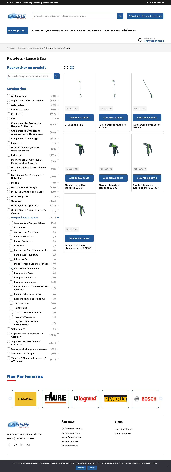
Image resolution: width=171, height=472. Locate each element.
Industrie (33, 155)
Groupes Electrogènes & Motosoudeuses (33, 149)
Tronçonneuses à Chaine (35, 312)
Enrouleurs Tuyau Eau (35, 254)
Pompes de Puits (35, 272)
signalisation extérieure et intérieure (33, 343)
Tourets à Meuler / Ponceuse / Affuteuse (33, 359)
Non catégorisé (35, 196)
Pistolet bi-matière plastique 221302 (109, 186)
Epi (33, 118)
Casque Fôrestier (35, 236)
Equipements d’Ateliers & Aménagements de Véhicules (33, 132)
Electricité (33, 114)
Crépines (35, 245)
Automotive (33, 104)
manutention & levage (33, 187)
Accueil (11, 48)
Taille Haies (35, 307)
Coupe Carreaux (33, 109)
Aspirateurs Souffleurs (35, 232)
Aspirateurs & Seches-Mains (33, 100)
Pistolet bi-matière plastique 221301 (75, 186)
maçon (33, 182)
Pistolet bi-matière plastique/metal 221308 (78, 246)
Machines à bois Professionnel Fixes (33, 169)
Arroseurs (35, 227)
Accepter (80, 468)
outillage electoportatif (33, 205)
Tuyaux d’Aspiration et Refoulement (35, 323)
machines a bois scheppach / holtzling (33, 176)
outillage (33, 200)
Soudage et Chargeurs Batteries (33, 348)
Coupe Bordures (35, 241)
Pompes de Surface (35, 277)
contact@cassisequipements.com (24, 434)
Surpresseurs (35, 303)
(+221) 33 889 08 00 (20, 438)
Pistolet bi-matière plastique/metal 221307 (146, 186)
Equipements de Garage (33, 138)
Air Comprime (33, 95)
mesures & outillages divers (33, 191)
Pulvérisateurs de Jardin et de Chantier (35, 288)
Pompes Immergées (35, 281)
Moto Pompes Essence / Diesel (35, 263)
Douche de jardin (74, 125)
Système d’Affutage (33, 353)
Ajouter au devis (79, 117)
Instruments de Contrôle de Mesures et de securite (33, 161)
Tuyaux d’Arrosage (35, 316)
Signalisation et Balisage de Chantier (33, 335)
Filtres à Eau (35, 259)
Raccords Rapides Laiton (35, 294)
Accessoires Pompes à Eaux (35, 222)
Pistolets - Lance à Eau (35, 268)
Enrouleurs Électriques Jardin (35, 250)
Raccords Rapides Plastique (35, 298)
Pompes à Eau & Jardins (30, 48)
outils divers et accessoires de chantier (33, 211)
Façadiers (33, 143)
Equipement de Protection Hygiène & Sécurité (33, 124)
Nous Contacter (155, 2)
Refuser (92, 468)
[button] (10, 398)
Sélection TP (33, 329)
